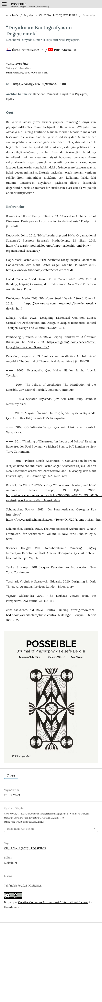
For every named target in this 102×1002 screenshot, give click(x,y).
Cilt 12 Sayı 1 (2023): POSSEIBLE (58, 15)
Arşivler (28, 15)
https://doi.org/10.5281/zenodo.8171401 (39, 84)
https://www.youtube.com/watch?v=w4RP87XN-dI (39, 270)
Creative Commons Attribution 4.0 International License (53, 902)
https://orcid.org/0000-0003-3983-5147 (27, 72)
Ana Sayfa (12, 15)
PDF (12, 775)
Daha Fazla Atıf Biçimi (20, 829)
